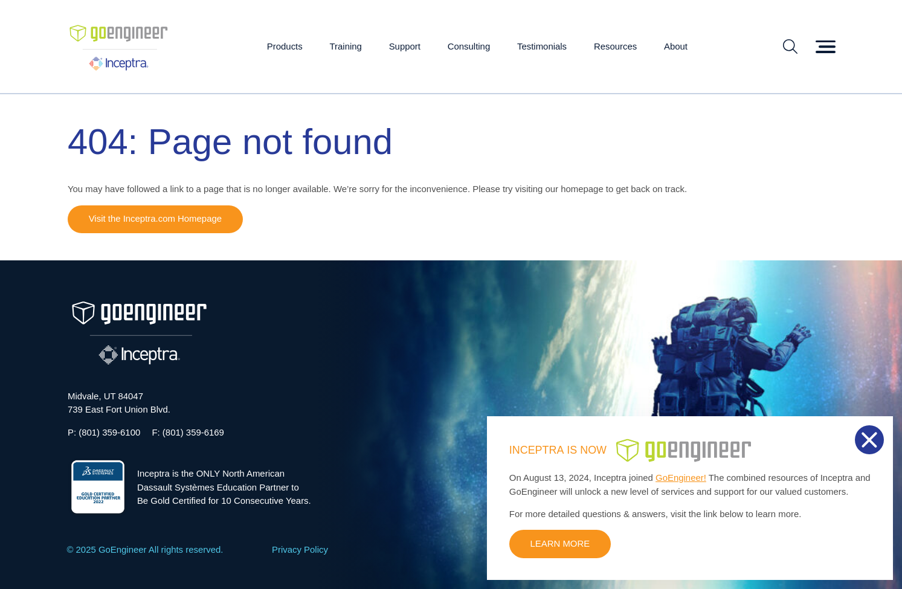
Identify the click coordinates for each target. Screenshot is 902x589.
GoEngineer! (681, 477)
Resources (615, 46)
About (676, 46)
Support (404, 46)
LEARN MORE (560, 543)
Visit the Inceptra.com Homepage (155, 218)
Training (346, 46)
